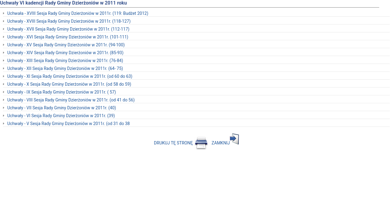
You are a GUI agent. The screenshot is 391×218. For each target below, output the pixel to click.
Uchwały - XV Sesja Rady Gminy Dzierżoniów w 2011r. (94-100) (66, 44)
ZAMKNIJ (225, 142)
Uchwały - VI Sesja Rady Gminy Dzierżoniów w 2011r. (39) (61, 115)
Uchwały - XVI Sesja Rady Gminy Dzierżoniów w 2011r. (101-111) (67, 37)
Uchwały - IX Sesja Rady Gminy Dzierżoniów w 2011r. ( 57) (61, 92)
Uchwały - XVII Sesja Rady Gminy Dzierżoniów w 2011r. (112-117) (68, 29)
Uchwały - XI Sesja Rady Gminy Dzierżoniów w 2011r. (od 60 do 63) (69, 76)
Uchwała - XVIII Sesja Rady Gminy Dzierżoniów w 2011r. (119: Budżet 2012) (77, 13)
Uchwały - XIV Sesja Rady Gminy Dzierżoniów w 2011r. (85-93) (65, 52)
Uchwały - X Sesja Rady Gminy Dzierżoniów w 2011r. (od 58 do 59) (69, 84)
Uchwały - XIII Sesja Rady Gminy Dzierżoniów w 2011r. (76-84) (65, 60)
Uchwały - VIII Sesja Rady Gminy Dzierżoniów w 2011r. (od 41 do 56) (71, 99)
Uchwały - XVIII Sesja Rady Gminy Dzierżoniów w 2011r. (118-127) (69, 21)
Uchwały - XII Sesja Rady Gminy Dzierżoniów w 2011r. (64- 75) (65, 68)
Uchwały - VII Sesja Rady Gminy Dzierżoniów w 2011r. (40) (61, 107)
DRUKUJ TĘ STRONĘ (181, 142)
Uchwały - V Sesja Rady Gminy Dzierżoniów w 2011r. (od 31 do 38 (68, 123)
